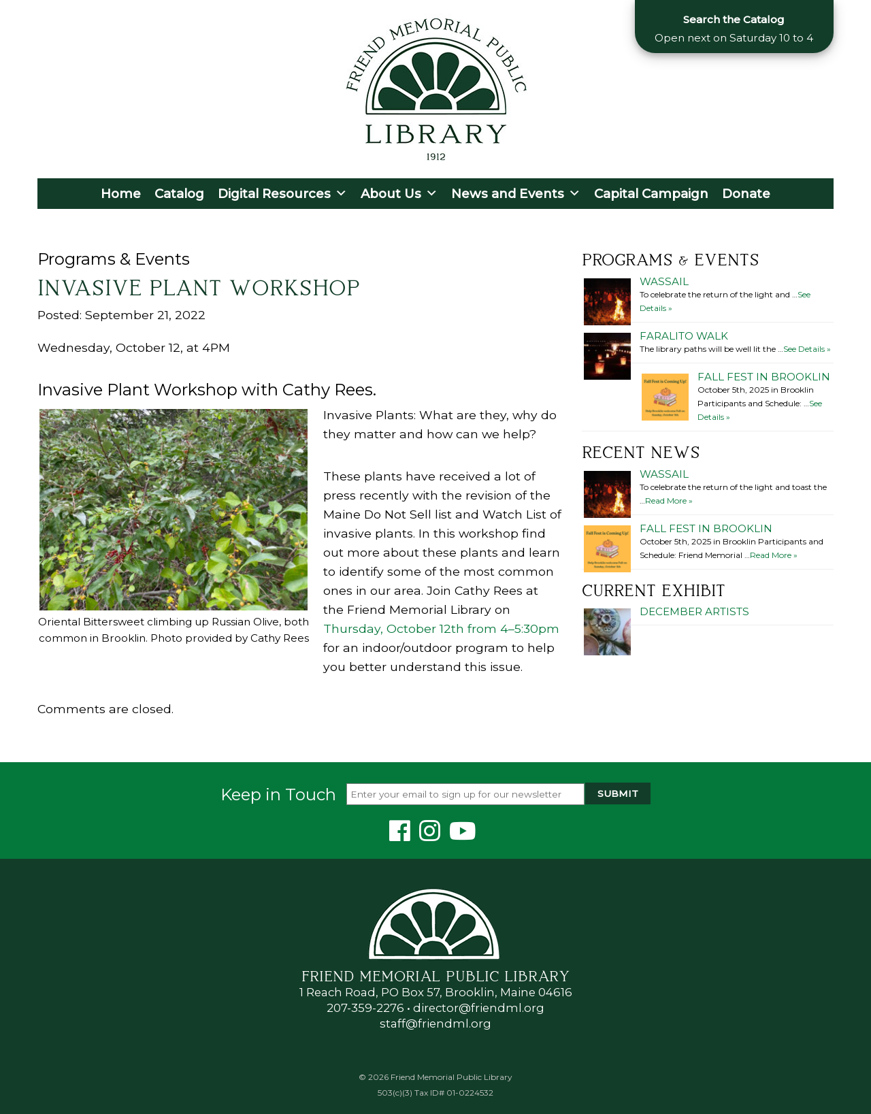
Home (121, 193)
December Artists (694, 611)
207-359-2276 (365, 1008)
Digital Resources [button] (282, 193)
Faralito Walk (684, 335)
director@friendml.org (478, 1008)
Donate (746, 193)
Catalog (179, 193)
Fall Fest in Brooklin (763, 376)
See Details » (807, 349)
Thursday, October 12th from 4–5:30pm (441, 628)
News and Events (515, 193)
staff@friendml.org (435, 1023)
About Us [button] (399, 193)
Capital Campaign (651, 193)
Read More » (669, 500)
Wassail (664, 281)
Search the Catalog (734, 19)
